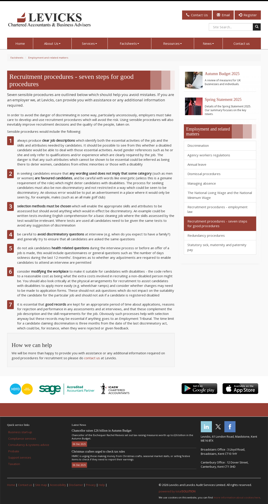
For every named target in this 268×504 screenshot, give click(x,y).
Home (20, 43)
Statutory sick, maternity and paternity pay (216, 247)
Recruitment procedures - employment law (217, 209)
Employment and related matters (48, 57)
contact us (92, 358)
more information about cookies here (236, 497)
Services (89, 43)
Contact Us (197, 15)
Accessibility (58, 485)
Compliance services (22, 439)
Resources (172, 43)
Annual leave (196, 164)
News (208, 43)
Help (102, 485)
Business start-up (20, 432)
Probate (13, 451)
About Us (52, 43)
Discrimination (198, 145)
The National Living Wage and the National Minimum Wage (219, 195)
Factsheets (129, 43)
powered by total (177, 491)
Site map (41, 485)
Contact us (241, 43)
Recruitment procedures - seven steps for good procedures (217, 223)
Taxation (14, 464)
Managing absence (201, 183)
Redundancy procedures (206, 235)
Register (248, 15)
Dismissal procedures (204, 173)
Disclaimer (76, 485)
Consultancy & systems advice (28, 445)
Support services (19, 457)
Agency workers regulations (208, 155)
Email (223, 15)
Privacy (91, 485)
